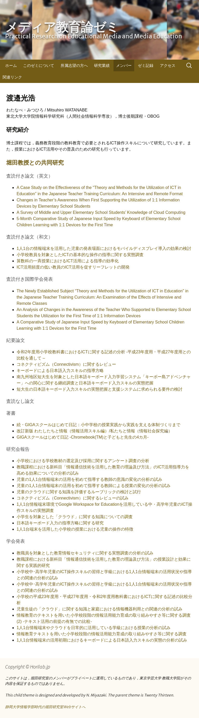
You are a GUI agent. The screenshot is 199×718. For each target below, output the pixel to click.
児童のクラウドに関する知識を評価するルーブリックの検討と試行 (79, 492)
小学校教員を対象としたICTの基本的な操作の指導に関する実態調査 (80, 254)
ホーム (11, 65)
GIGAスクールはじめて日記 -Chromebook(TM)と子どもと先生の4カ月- (82, 437)
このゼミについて (38, 65)
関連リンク (12, 77)
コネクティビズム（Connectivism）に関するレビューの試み (73, 498)
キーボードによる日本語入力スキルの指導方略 (60, 370)
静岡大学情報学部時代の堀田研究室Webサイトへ (45, 707)
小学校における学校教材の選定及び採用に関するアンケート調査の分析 (83, 461)
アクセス (167, 65)
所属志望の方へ (74, 65)
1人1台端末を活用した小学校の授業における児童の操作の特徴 (75, 529)
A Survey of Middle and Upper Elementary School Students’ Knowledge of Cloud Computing (101, 212)
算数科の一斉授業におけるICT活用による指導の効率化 (68, 261)
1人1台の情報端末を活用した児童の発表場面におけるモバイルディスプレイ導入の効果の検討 (104, 248)
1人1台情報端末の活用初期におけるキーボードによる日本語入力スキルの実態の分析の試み (102, 640)
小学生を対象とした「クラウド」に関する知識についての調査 (75, 517)
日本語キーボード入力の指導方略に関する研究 (60, 523)
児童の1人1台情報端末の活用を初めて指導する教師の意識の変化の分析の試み (89, 479)
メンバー (124, 65)
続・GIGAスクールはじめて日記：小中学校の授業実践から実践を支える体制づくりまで (98, 425)
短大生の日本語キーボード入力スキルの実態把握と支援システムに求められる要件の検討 (99, 389)
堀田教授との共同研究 (35, 162)
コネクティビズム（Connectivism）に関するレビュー (66, 364)
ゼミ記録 (145, 65)
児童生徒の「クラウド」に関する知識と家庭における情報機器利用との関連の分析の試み (99, 609)
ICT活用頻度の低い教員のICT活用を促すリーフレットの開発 (73, 267)
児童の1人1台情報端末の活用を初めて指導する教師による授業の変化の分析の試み (93, 485)
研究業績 (102, 65)
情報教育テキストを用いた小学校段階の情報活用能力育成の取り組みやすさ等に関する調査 (102, 634)
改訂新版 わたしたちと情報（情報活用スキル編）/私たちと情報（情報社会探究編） (94, 431)
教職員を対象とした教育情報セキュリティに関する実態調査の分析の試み (85, 553)
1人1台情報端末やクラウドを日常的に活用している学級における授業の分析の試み (93, 627)
